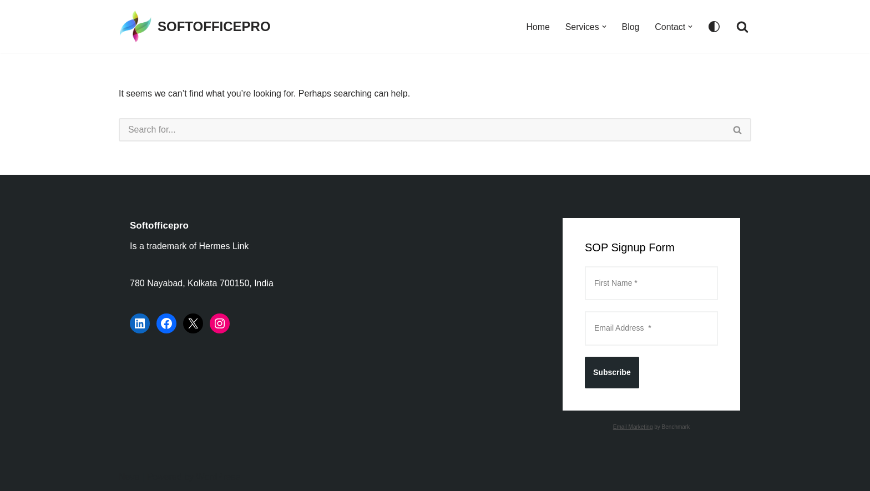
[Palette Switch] (714, 26)
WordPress (218, 477)
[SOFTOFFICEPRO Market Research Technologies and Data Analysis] (195, 26)
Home (537, 27)
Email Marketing (633, 427)
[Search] (742, 27)
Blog (630, 27)
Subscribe (612, 372)
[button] (603, 26)
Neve (129, 477)
